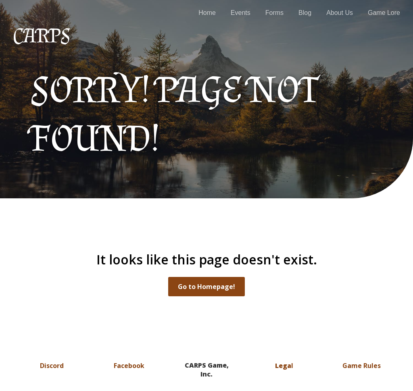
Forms (274, 12)
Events (240, 12)
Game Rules (361, 365)
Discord (52, 365)
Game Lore (384, 12)
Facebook (129, 365)
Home (207, 12)
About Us (339, 12)
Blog (304, 12)
